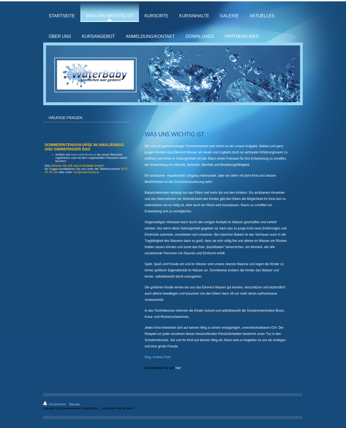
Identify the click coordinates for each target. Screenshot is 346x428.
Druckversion (55, 404)
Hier (47, 165)
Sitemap (74, 404)
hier (178, 368)
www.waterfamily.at (83, 154)
